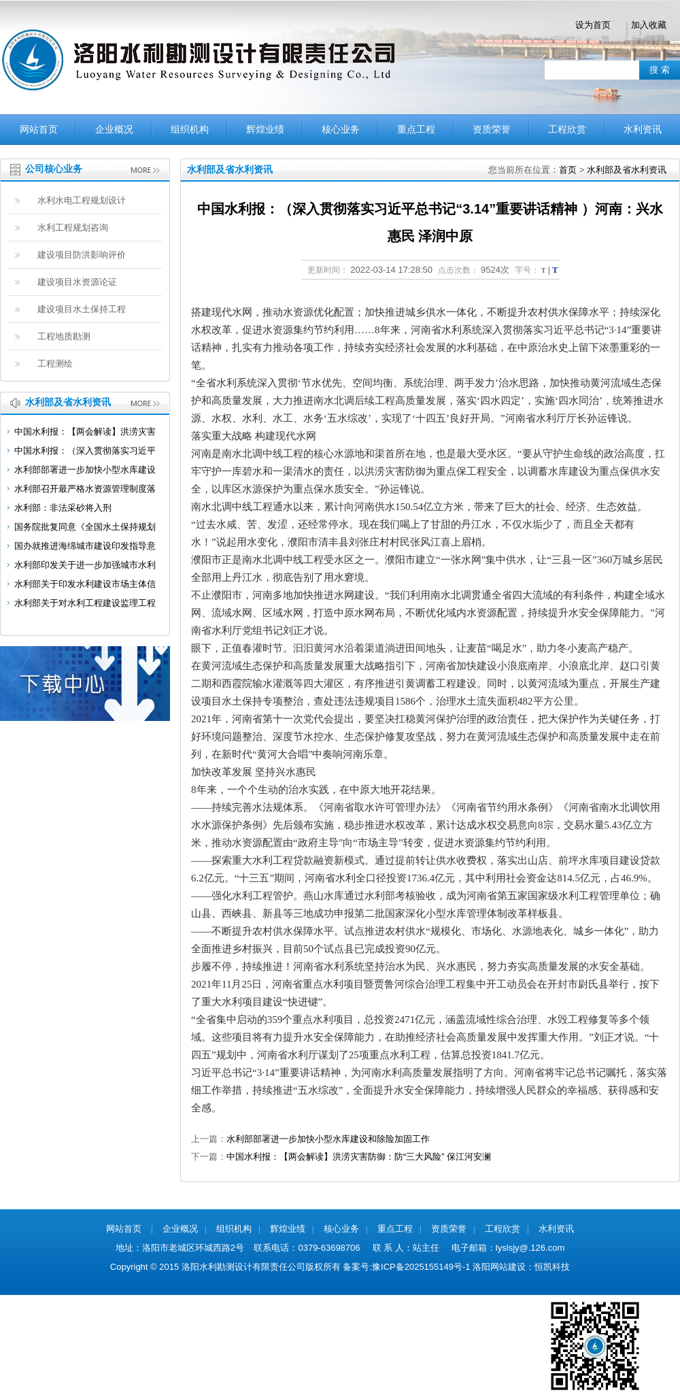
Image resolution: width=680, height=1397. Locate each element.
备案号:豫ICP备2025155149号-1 (406, 1267)
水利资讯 (643, 129)
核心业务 (341, 129)
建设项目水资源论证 (77, 282)
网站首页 (39, 129)
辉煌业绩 (265, 129)
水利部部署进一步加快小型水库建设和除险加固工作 (328, 1139)
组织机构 (190, 129)
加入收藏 (648, 25)
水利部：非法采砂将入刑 (63, 508)
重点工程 (416, 129)
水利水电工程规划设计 (81, 200)
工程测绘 (55, 363)
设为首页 (593, 25)
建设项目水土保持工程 (81, 309)
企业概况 (114, 129)
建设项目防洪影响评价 (81, 255)
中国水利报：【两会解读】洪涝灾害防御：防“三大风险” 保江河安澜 (358, 1156)
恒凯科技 (552, 1267)
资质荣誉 (492, 129)
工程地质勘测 (63, 336)
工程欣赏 (567, 129)
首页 (568, 170)
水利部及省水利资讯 (626, 170)
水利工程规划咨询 (72, 227)
